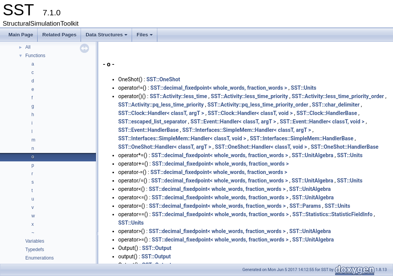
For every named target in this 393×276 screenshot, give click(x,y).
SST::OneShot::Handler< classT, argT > (164, 147)
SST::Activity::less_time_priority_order (338, 96)
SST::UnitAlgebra (312, 155)
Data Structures (107, 37)
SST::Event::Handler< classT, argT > (233, 121)
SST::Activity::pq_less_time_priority (161, 105)
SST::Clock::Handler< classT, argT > (161, 113)
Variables (34, 241)
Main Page (20, 35)
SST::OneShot (163, 79)
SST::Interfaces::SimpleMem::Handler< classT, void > (182, 138)
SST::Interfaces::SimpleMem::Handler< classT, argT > (246, 130)
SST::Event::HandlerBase (148, 130)
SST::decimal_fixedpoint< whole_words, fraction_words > (218, 88)
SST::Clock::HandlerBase (326, 113)
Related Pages (59, 35)
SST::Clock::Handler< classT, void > (250, 113)
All (27, 47)
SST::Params (305, 206)
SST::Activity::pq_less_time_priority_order (258, 105)
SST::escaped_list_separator (152, 121)
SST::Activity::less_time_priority (249, 96)
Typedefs (34, 249)
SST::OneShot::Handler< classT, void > (261, 147)
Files (145, 37)
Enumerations (39, 258)
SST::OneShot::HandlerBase (345, 147)
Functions (35, 55)
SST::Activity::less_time (178, 96)
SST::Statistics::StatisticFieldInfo (332, 214)
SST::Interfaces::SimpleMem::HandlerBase (301, 138)
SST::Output (157, 248)
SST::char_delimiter (336, 105)
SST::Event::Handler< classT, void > (322, 121)
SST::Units (304, 88)
